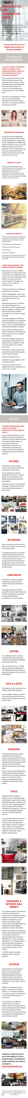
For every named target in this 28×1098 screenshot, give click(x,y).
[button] (2, 2)
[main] (14, 12)
